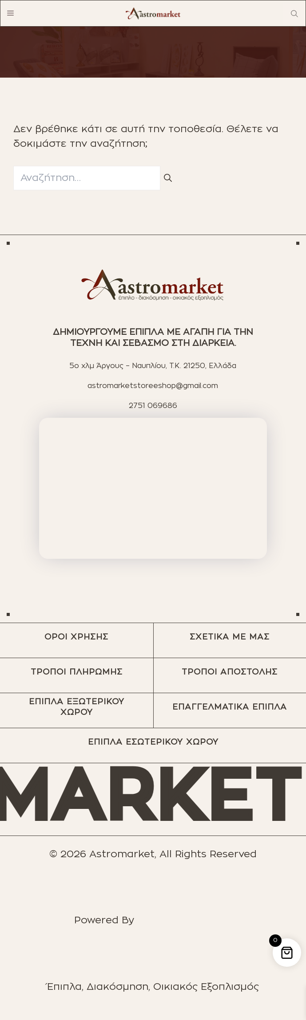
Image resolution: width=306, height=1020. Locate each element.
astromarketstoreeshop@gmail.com (152, 385)
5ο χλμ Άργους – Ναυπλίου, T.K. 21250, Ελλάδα (152, 365)
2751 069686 (153, 405)
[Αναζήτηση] (167, 179)
